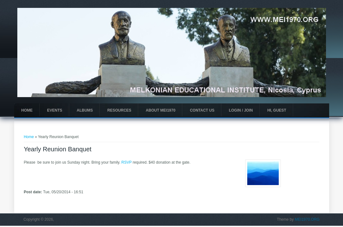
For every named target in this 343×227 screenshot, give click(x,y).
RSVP (126, 162)
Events (54, 110)
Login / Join (241, 110)
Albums (85, 110)
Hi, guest (276, 110)
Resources (119, 110)
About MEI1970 (160, 110)
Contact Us (202, 110)
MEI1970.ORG (307, 219)
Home (27, 110)
